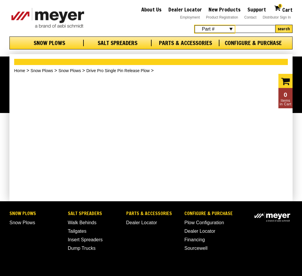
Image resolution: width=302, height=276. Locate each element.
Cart (283, 9)
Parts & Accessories (185, 43)
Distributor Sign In (277, 17)
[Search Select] (215, 29)
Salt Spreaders (117, 43)
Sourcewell (195, 248)
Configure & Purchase (253, 43)
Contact (250, 17)
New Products (225, 9)
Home (19, 70)
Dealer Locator (185, 9)
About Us (151, 9)
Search (284, 29)
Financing (194, 239)
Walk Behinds (82, 222)
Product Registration (222, 17)
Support (256, 9)
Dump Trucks (82, 248)
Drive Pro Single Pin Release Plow (118, 70)
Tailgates (77, 231)
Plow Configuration (204, 222)
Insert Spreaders (85, 239)
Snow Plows (49, 43)
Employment (190, 17)
